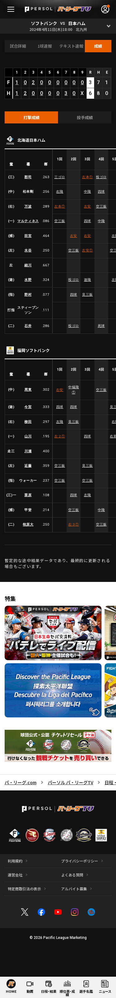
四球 (101, 192)
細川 (27, 265)
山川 (27, 436)
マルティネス (28, 221)
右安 (87, 236)
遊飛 (87, 280)
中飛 (87, 192)
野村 (27, 295)
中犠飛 (73, 389)
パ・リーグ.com (20, 782)
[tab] (31, 117)
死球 (101, 326)
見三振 (87, 295)
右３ (73, 525)
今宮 (27, 407)
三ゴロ (59, 177)
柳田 (27, 422)
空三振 (101, 206)
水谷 (27, 250)
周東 (27, 390)
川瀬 (27, 451)
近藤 (27, 466)
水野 (27, 280)
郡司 (27, 177)
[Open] (108, 26)
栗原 (27, 495)
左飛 (59, 422)
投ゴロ (101, 177)
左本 (87, 177)
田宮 (27, 236)
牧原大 (28, 525)
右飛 (59, 192)
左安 (87, 206)
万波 (27, 206)
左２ (59, 436)
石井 (27, 326)
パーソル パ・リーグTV (70, 782)
